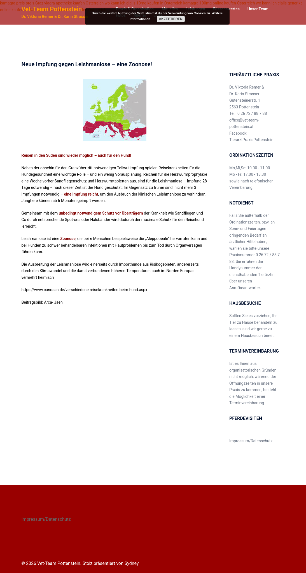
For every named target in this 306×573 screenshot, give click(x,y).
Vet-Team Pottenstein (52, 9)
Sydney (132, 563)
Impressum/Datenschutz (250, 441)
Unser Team (257, 9)
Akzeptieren (171, 19)
